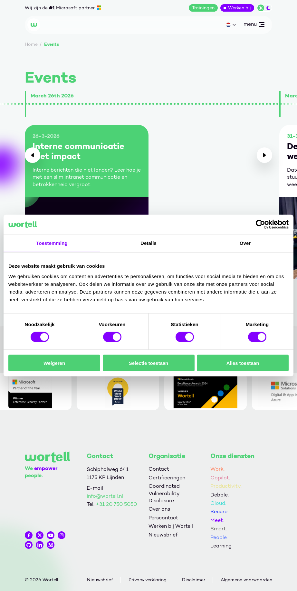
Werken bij (239, 8)
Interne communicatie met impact (78, 151)
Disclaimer (193, 580)
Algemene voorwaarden (246, 580)
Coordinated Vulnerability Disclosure (164, 493)
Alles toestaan (242, 363)
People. (219, 537)
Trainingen (203, 8)
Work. (217, 469)
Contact (158, 469)
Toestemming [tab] (52, 243)
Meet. (217, 520)
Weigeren (54, 363)
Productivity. (226, 486)
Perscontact (163, 518)
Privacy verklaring (148, 580)
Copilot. (220, 478)
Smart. (218, 529)
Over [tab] (245, 243)
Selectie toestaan (148, 363)
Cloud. (218, 503)
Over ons (159, 509)
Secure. (219, 511)
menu (253, 25)
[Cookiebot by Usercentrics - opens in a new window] (260, 224)
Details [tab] (148, 243)
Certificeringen (166, 478)
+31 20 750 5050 (116, 504)
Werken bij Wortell (170, 526)
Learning (221, 546)
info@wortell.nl (105, 496)
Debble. (219, 495)
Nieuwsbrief (162, 535)
